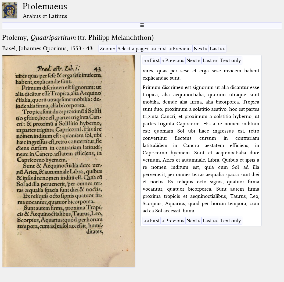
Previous (182, 48)
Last (214, 48)
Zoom (106, 48)
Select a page (132, 48)
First (162, 48)
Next (199, 48)
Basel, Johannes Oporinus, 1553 (41, 48)
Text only (230, 60)
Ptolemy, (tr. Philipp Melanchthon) (78, 37)
